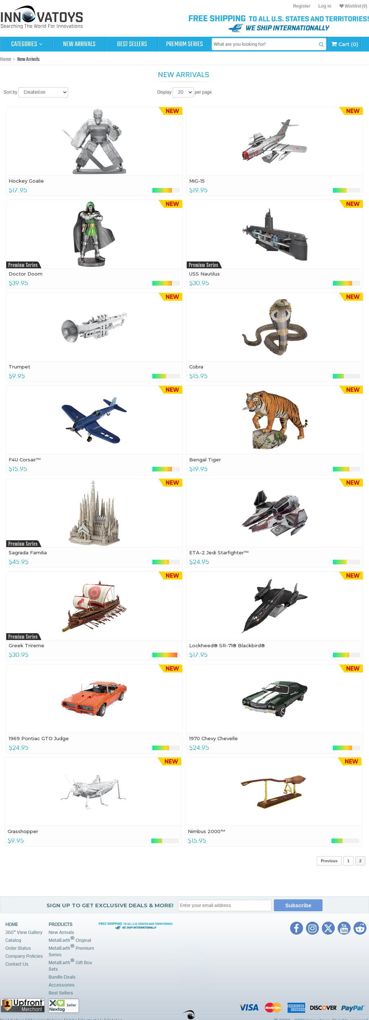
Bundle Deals (62, 977)
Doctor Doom (26, 274)
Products (60, 924)
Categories (27, 44)
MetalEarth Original (70, 939)
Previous (329, 861)
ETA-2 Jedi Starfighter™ (219, 552)
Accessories (62, 985)
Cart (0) (344, 44)
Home (5, 59)
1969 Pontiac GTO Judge (39, 738)
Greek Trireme (26, 645)
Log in (324, 6)
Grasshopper (23, 831)
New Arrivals (79, 44)
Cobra (196, 367)
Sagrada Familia (28, 552)
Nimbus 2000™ (206, 831)
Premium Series (184, 44)
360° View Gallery (24, 932)
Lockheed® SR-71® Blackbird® (227, 645)
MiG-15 (197, 181)
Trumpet (19, 367)
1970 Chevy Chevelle (213, 738)
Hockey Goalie (26, 181)
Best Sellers (132, 44)
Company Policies (24, 956)
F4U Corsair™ (25, 459)
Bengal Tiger (205, 459)
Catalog (13, 940)
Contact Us (16, 964)
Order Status (18, 948)
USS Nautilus (204, 274)
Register (301, 6)
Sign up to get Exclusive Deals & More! (109, 905)
